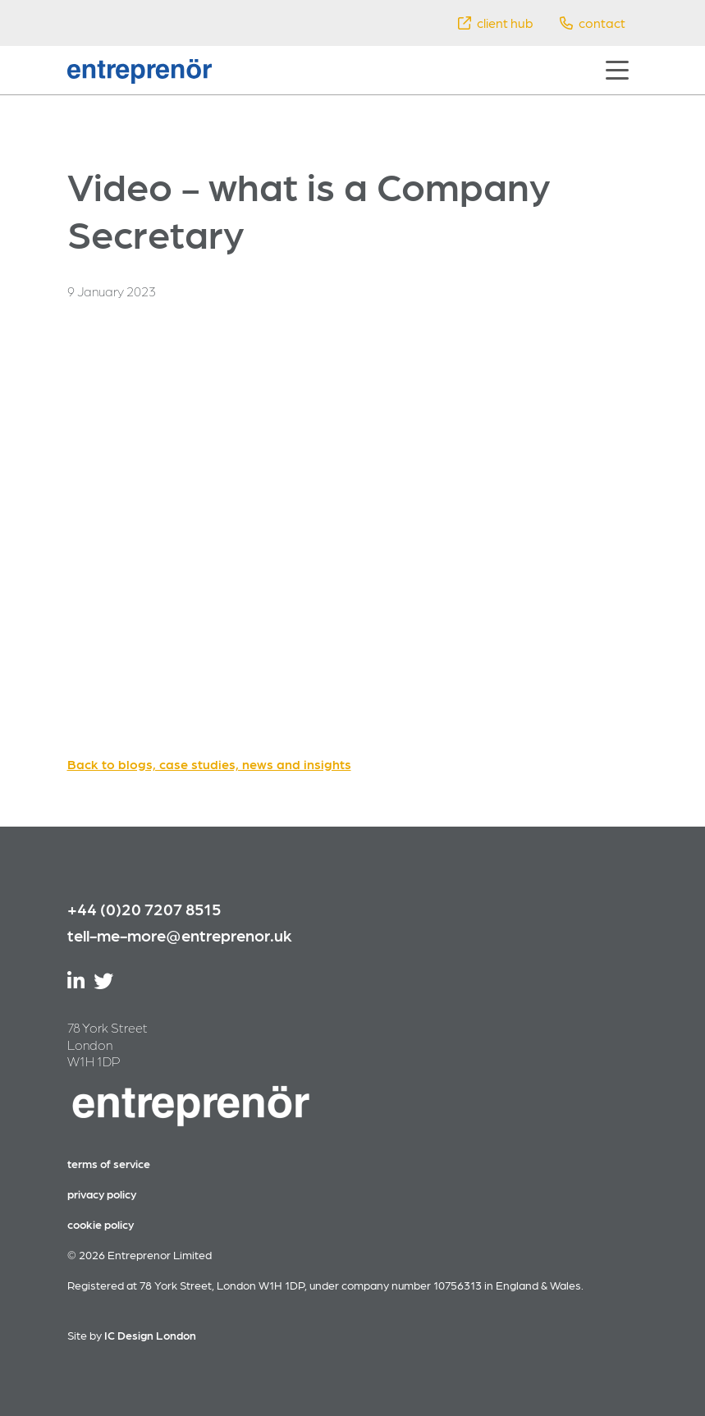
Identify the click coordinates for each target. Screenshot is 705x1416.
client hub (495, 22)
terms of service (108, 1163)
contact (592, 22)
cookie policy (100, 1223)
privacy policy (101, 1193)
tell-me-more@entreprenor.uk (179, 935)
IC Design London (150, 1334)
